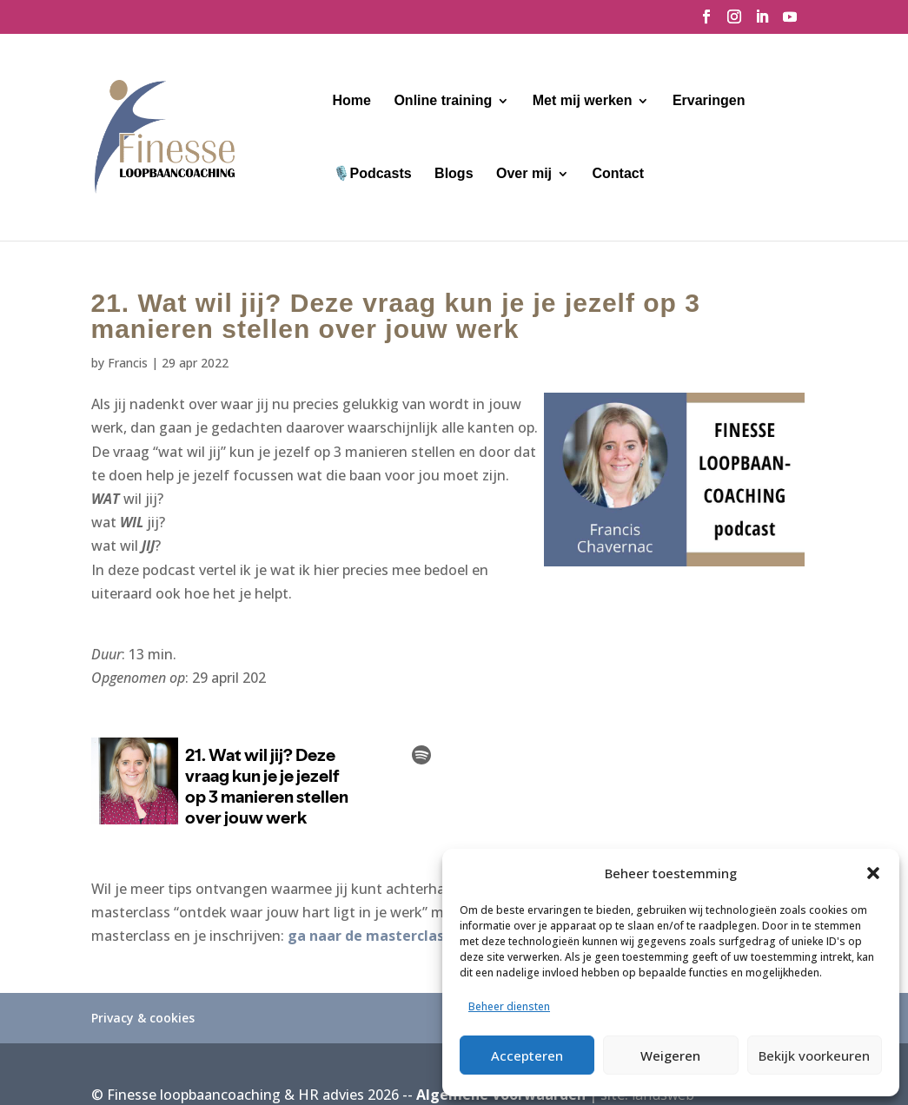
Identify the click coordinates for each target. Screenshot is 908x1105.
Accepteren (527, 1055)
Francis (128, 362)
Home (352, 101)
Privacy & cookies (143, 1017)
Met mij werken (583, 101)
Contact (618, 174)
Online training (443, 101)
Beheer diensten (509, 1006)
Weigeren (670, 1055)
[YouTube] (790, 22)
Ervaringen (709, 101)
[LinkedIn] (762, 22)
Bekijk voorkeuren (814, 1055)
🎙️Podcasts (372, 174)
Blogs (453, 174)
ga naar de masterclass (369, 935)
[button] (873, 873)
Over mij (524, 174)
